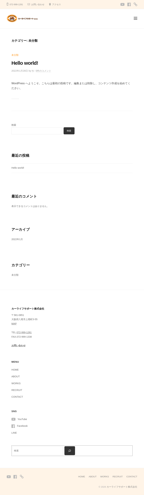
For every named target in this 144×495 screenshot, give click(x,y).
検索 (13, 125)
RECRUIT (16, 390)
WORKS (16, 383)
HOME (15, 369)
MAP (14, 323)
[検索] (69, 450)
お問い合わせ (37, 4)
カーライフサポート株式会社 (122, 487)
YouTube (22, 419)
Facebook (22, 426)
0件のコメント (43, 70)
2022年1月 (17, 239)
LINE (14, 432)
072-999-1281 (24, 332)
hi (33, 70)
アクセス (56, 4)
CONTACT (17, 396)
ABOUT (15, 376)
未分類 (15, 55)
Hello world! (24, 63)
